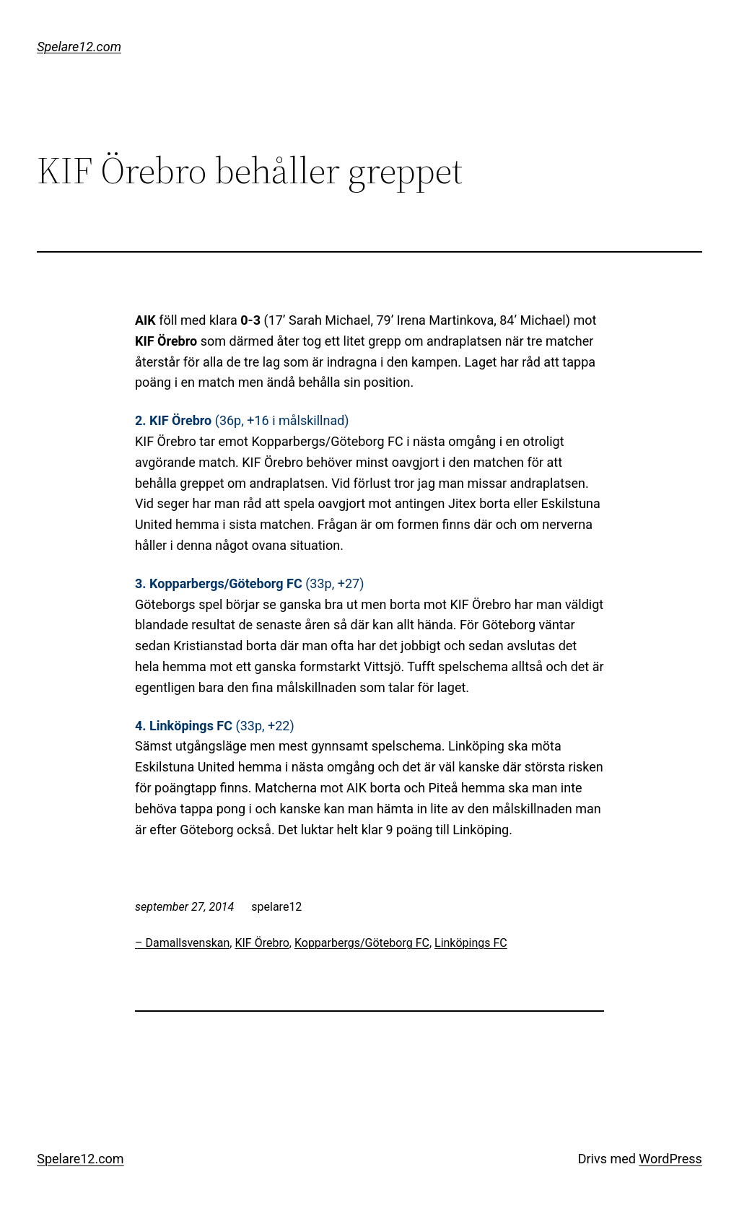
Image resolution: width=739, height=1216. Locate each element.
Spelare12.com (79, 46)
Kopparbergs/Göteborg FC (361, 943)
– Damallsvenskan (182, 943)
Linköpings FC (470, 943)
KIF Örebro (262, 943)
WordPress (670, 1158)
